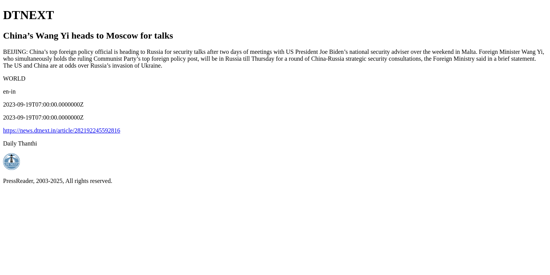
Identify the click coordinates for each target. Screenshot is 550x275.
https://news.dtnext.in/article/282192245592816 (61, 130)
